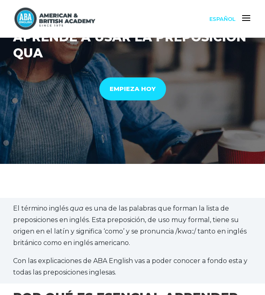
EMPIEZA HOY (133, 89)
